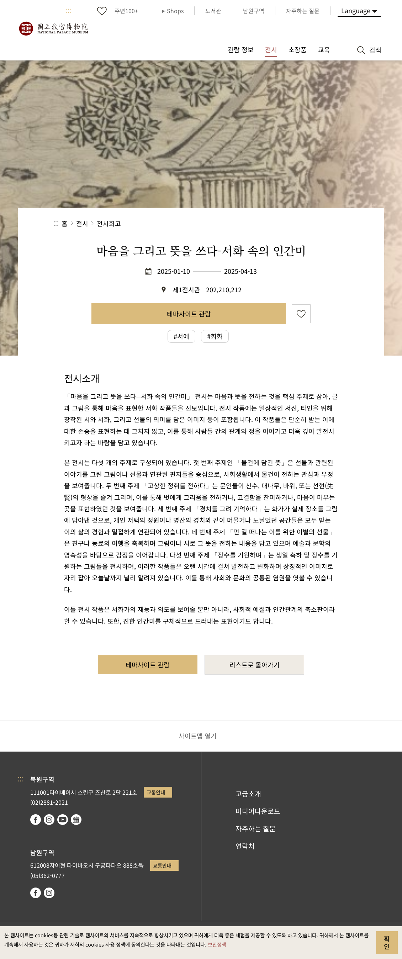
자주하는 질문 (256, 828)
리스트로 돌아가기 (254, 664)
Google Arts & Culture (76, 819)
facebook (35, 819)
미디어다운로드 (258, 811)
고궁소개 (248, 794)
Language (355, 10)
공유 (271, 223)
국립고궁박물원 (53, 28)
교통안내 (156, 792)
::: (68, 10)
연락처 (245, 846)
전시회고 (109, 223)
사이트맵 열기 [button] (198, 735)
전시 (82, 223)
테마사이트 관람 (189, 313)
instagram (49, 819)
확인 (387, 942)
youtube (62, 819)
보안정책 (217, 944)
